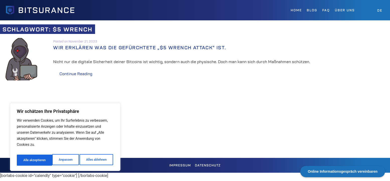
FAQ (326, 10)
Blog (312, 10)
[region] (65, 138)
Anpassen (29, 160)
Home (296, 10)
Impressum (180, 165)
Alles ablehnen (60, 160)
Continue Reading (82, 74)
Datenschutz (208, 165)
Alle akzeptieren (96, 160)
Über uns (345, 10)
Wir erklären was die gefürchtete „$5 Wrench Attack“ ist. (149, 47)
